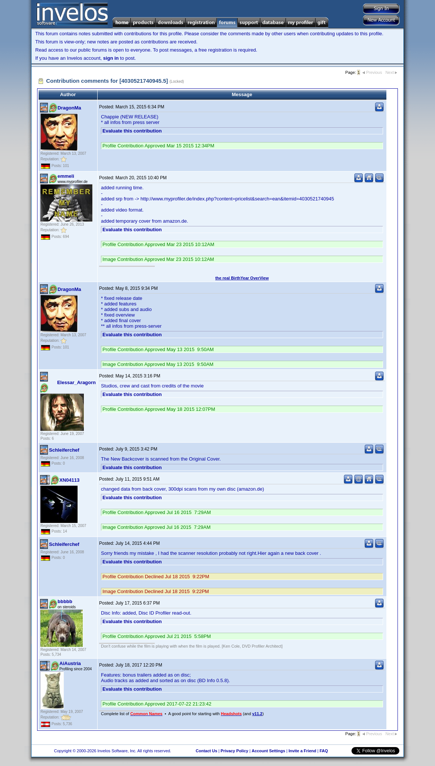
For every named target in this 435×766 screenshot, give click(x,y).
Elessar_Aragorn (76, 382)
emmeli (66, 176)
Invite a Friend (302, 751)
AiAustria (70, 663)
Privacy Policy (234, 751)
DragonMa (69, 108)
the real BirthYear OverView (242, 278)
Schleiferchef (64, 450)
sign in (111, 58)
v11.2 (257, 713)
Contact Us (206, 751)
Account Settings (268, 751)
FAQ (324, 751)
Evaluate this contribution (132, 131)
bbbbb (65, 601)
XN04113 (69, 480)
